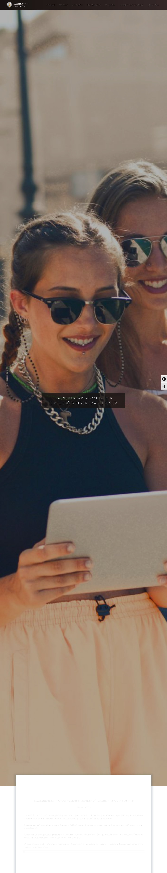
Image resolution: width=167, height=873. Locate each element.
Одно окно (153, 5)
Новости (63, 5)
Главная (51, 5)
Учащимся (110, 5)
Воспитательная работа (131, 5)
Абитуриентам (94, 5)
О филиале (77, 5)
